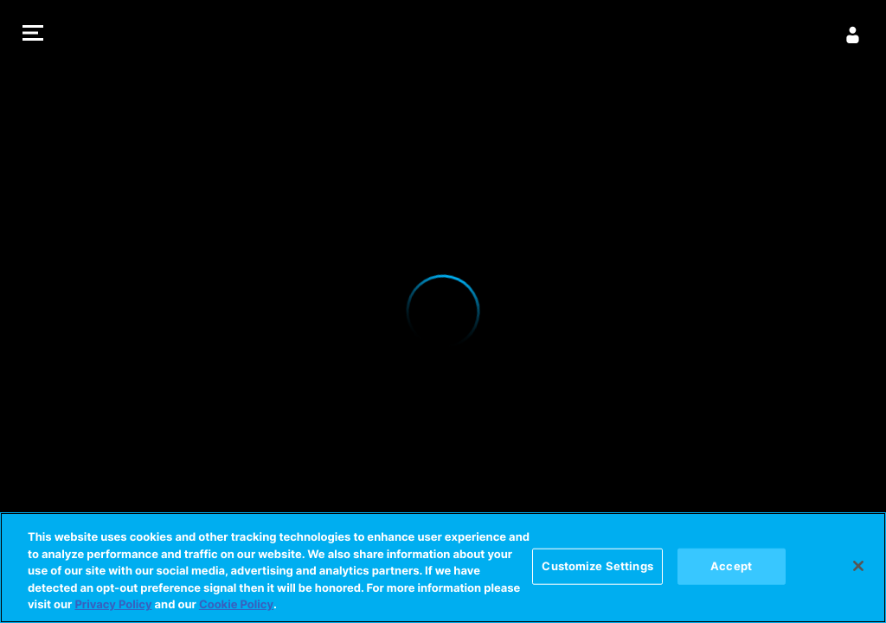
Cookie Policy (236, 605)
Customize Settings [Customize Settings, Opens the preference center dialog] (597, 566)
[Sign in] (853, 34)
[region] (443, 567)
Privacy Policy (112, 605)
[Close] (858, 566)
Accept (731, 566)
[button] (32, 35)
